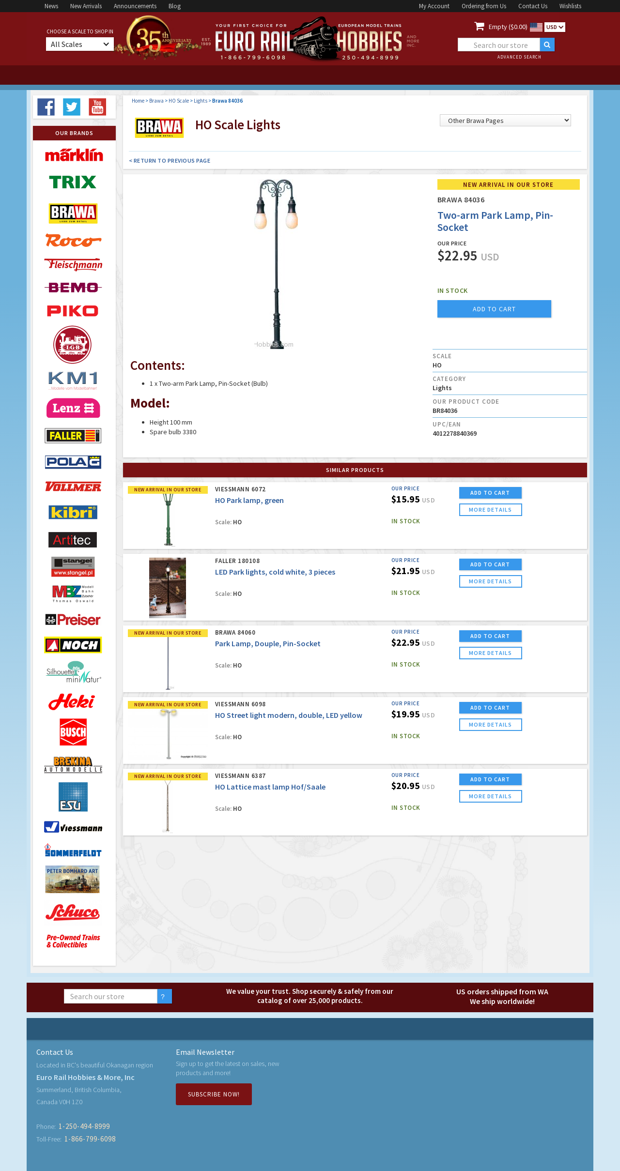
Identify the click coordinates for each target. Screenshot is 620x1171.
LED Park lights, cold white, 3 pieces (275, 572)
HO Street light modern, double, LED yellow (288, 715)
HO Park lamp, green (249, 500)
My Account (434, 6)
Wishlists (570, 6)
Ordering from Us (484, 6)
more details (490, 509)
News (51, 6)
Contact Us (532, 6)
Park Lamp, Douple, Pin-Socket (268, 643)
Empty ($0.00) (508, 26)
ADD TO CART (490, 492)
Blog (175, 6)
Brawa (156, 100)
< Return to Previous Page (170, 160)
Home (138, 100)
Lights (200, 100)
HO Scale (179, 100)
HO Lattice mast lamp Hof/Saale (270, 786)
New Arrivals (86, 6)
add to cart (494, 308)
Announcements (135, 6)
